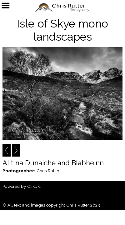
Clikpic (34, 186)
